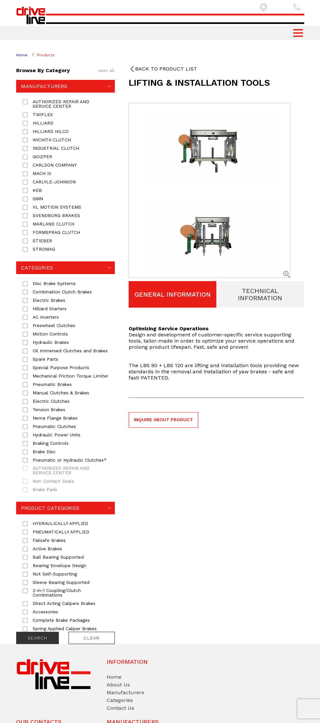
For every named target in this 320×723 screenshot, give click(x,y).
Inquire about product (163, 419)
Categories (120, 700)
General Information (172, 294)
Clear (91, 638)
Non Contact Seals (53, 481)
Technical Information (260, 294)
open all (106, 70)
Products (46, 55)
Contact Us (120, 708)
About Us (118, 685)
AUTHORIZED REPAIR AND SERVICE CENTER (61, 470)
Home (21, 55)
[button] (298, 33)
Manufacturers (125, 692)
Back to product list (166, 69)
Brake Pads (45, 489)
